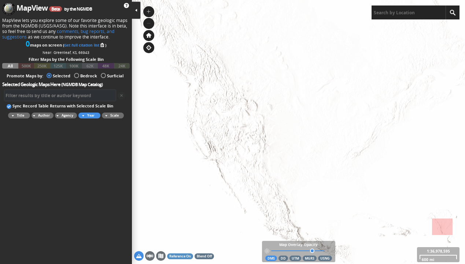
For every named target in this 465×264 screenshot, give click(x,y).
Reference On (180, 256)
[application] (298, 132)
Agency (64, 115)
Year (87, 115)
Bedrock (85, 75)
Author (41, 115)
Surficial (112, 75)
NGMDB (84, 9)
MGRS (309, 258)
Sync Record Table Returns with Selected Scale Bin (60, 105)
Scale (111, 115)
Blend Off (204, 256)
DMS (271, 258)
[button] (148, 11)
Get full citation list (84, 45)
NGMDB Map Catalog (82, 84)
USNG (325, 258)
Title (17, 115)
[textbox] (409, 12)
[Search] (453, 12)
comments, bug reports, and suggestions (58, 34)
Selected (58, 75)
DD (283, 258)
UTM (295, 258)
